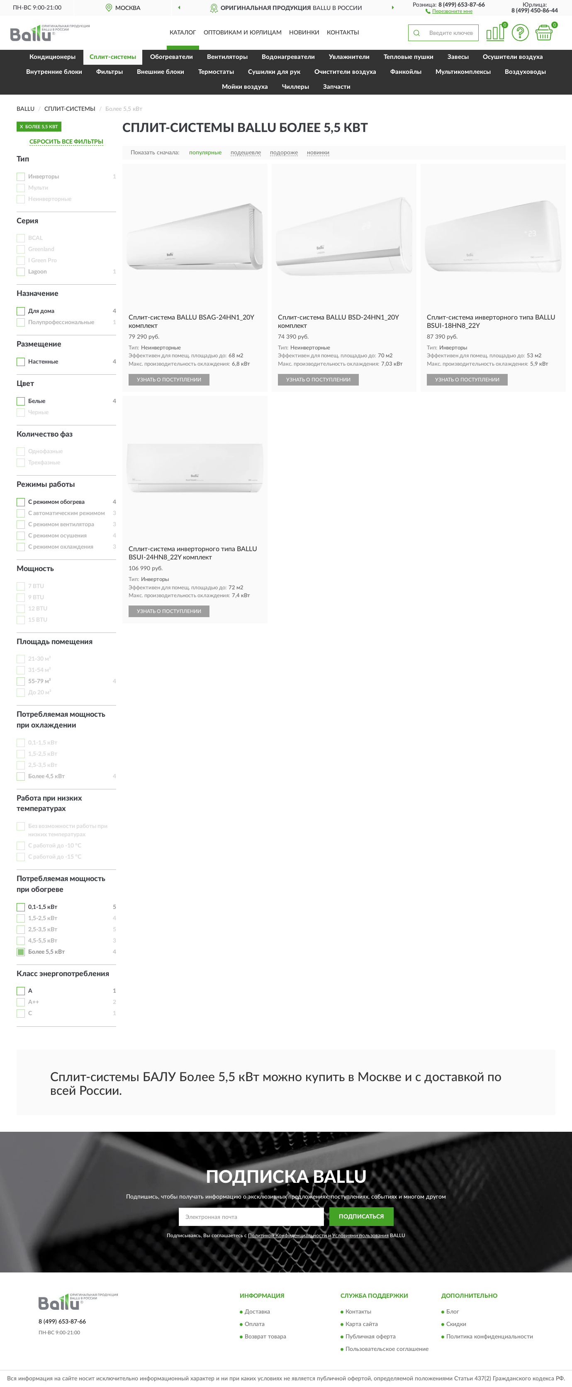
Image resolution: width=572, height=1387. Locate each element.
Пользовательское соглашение (387, 1350)
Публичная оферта (371, 1337)
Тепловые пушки (408, 57)
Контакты (343, 33)
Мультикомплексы (463, 72)
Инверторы (43, 177)
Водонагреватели (288, 57)
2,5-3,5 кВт (42, 765)
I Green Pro (42, 261)
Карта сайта (362, 1325)
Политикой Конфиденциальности (287, 1235)
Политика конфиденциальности (489, 1337)
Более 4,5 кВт (46, 776)
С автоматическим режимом (66, 513)
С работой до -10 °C (54, 846)
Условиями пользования (360, 1235)
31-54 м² (39, 670)
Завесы (458, 57)
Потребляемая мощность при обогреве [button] (61, 884)
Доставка (257, 1312)
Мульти (38, 188)
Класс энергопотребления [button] (63, 974)
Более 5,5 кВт (46, 952)
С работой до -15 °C (54, 857)
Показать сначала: (155, 153)
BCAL (35, 238)
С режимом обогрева (56, 502)
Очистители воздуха (345, 72)
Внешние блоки (160, 72)
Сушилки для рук (274, 72)
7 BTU (36, 586)
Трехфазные (44, 463)
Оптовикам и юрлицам (243, 33)
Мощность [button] (35, 569)
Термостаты (216, 72)
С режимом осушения (57, 536)
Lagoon (37, 272)
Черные (38, 412)
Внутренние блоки (54, 72)
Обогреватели (171, 57)
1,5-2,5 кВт (42, 754)
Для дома (41, 311)
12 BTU (37, 609)
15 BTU (37, 620)
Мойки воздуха (245, 87)
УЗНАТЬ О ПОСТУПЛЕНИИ (169, 379)
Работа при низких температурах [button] (49, 804)
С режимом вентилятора (61, 524)
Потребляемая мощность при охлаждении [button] (61, 720)
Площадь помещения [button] (54, 642)
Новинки (304, 33)
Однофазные (45, 451)
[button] (449, 10)
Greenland (41, 249)
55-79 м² (39, 681)
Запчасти (337, 87)
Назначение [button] (37, 294)
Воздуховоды (525, 72)
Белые (36, 401)
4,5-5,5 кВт (42, 941)
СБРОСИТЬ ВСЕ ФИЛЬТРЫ (66, 142)
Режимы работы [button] (46, 484)
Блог (452, 1312)
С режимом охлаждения (60, 547)
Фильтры (109, 72)
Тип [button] (23, 159)
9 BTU (36, 598)
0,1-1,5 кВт (42, 743)
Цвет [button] (25, 384)
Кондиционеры (52, 57)
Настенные (43, 362)
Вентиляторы (227, 57)
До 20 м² (39, 693)
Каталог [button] (183, 33)
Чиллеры (295, 87)
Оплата (255, 1325)
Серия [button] (27, 221)
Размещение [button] (39, 344)
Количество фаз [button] (45, 434)
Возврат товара (265, 1337)
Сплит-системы (113, 57)
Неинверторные (49, 199)
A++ (33, 1002)
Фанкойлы (405, 72)
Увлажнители (349, 57)
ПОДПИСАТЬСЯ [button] (361, 1217)
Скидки (456, 1325)
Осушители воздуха (513, 57)
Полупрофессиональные (61, 322)
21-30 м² (39, 659)
